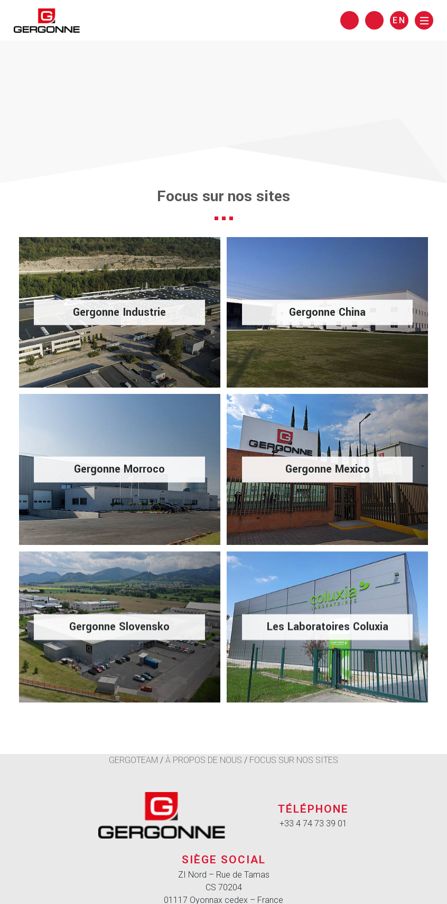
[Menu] (424, 20)
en (399, 20)
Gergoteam (133, 760)
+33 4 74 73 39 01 (313, 823)
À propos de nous (203, 760)
